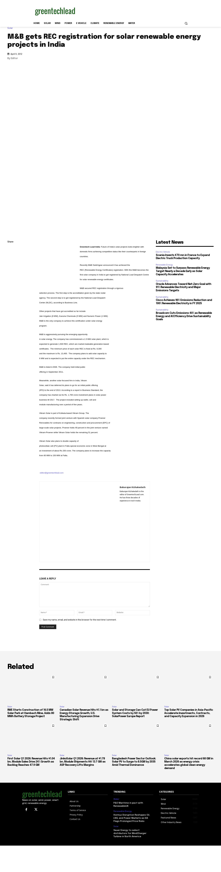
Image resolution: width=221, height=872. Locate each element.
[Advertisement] (133, 11)
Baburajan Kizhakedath (132, 487)
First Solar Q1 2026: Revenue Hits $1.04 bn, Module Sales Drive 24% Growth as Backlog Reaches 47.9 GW (31, 761)
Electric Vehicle (163, 252)
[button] (186, 23)
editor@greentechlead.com (52, 473)
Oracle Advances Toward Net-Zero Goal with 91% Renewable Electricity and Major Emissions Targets (183, 287)
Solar (10, 28)
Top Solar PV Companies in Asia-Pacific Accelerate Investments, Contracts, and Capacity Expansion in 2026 (188, 713)
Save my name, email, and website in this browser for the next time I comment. (79, 620)
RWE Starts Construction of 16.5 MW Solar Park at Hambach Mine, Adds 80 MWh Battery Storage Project (30, 713)
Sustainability (162, 281)
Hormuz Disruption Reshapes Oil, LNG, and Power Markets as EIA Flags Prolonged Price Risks (131, 818)
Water (116, 799)
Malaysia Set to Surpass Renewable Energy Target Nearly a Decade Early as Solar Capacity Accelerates (183, 271)
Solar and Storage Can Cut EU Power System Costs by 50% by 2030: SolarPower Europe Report (135, 713)
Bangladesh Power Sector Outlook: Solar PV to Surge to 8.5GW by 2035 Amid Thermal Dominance (134, 761)
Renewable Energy (164, 265)
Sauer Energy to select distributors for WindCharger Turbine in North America (129, 833)
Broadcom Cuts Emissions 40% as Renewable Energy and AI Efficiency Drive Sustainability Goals (184, 316)
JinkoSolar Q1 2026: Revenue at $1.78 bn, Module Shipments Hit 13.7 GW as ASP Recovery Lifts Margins (82, 761)
